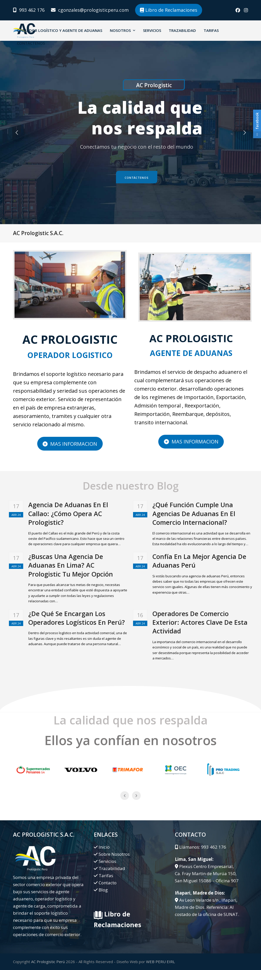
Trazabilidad (112, 868)
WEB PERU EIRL (160, 961)
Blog (103, 890)
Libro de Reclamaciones (168, 10)
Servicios (107, 861)
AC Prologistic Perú (48, 961)
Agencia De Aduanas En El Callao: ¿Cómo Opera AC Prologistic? (68, 513)
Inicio (104, 847)
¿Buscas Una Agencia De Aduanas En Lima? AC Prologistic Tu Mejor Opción (70, 565)
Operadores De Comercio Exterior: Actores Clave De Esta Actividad (199, 622)
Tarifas (106, 875)
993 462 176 (32, 10)
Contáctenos (137, 178)
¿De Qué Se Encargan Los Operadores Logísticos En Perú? (76, 618)
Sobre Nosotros (114, 854)
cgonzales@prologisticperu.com (93, 10)
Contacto (107, 883)
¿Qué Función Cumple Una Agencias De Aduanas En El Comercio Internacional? (193, 513)
